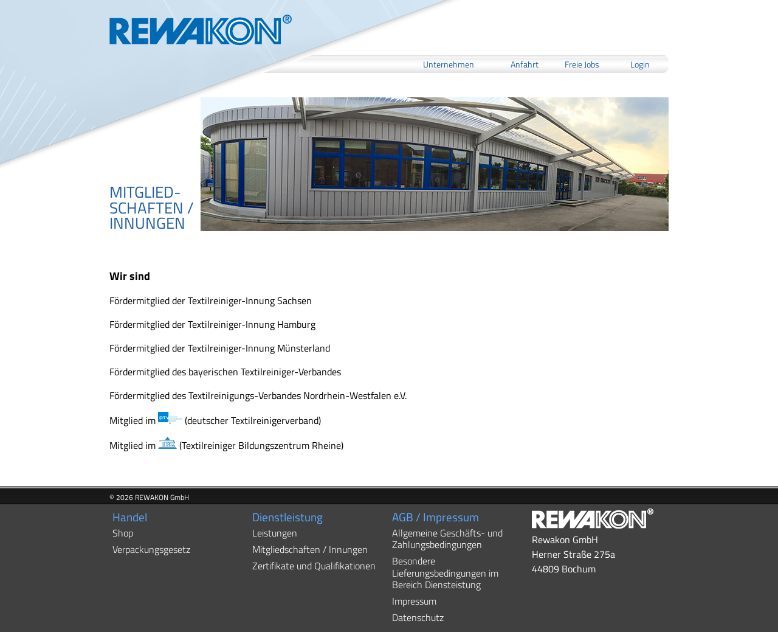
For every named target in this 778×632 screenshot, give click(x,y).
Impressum (414, 601)
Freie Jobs (582, 63)
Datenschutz (418, 617)
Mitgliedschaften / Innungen (310, 549)
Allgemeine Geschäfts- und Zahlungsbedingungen (447, 539)
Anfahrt (525, 63)
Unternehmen (448, 63)
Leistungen (274, 533)
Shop (122, 533)
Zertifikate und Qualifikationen (314, 565)
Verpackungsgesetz (151, 549)
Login (640, 63)
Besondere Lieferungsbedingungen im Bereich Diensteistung (445, 572)
